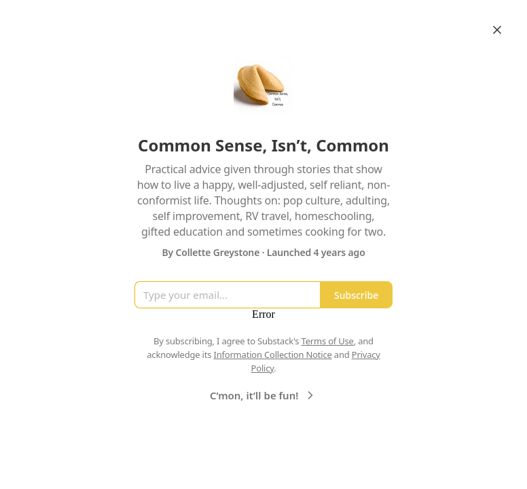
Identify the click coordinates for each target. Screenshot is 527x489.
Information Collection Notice (272, 354)
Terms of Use (328, 341)
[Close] (497, 29)
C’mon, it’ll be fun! (263, 395)
